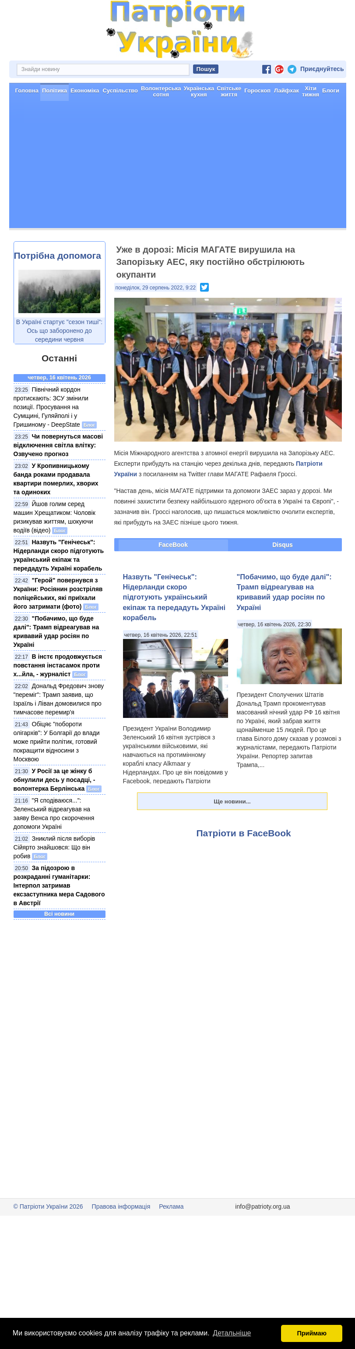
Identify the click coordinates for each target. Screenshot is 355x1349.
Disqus (282, 575)
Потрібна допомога (57, 287)
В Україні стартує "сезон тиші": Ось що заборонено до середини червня (59, 362)
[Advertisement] (177, 197)
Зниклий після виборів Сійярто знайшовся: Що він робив (54, 878)
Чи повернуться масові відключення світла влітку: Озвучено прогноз (58, 476)
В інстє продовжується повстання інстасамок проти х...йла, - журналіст (58, 696)
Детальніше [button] (232, 1333)
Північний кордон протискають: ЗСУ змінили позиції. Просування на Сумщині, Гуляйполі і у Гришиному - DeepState (51, 438)
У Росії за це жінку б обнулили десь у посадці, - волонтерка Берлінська (54, 811)
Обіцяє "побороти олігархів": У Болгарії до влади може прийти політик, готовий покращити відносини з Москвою (57, 773)
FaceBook (173, 575)
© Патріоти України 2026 (48, 1237)
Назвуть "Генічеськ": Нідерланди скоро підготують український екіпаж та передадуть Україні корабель (174, 628)
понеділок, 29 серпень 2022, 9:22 (156, 319)
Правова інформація (121, 1237)
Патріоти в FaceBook (244, 864)
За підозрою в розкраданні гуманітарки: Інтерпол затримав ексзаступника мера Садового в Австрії (59, 917)
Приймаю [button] (312, 1333)
